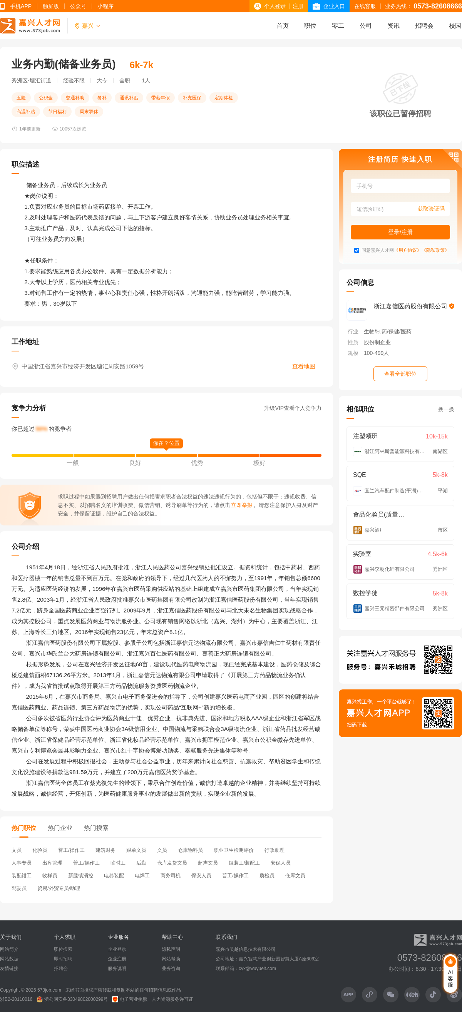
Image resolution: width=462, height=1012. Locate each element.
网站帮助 (171, 959)
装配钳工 (22, 875)
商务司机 (171, 875)
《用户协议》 (408, 250)
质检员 (267, 875)
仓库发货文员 (172, 863)
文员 (17, 850)
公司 (366, 25)
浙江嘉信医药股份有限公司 (413, 306)
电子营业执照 (129, 999)
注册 (298, 6)
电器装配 (114, 875)
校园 (455, 25)
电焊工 (142, 875)
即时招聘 (63, 959)
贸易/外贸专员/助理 (58, 888)
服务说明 (117, 968)
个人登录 (275, 6)
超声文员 (208, 863)
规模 (353, 353)
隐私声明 (171, 949)
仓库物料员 (190, 850)
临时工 (118, 863)
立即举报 (242, 505)
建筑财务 (105, 850)
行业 (353, 331)
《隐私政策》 (435, 250)
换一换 (446, 409)
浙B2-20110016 (16, 999)
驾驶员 (19, 888)
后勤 (141, 863)
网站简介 (9, 949)
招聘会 (424, 25)
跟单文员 (136, 850)
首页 (282, 25)
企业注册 (117, 959)
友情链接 (9, 968)
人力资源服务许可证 (172, 999)
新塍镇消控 (80, 875)
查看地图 (303, 366)
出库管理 (52, 863)
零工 (338, 25)
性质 (353, 342)
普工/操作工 (71, 850)
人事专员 (22, 863)
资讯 (393, 25)
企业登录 (117, 949)
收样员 (49, 875)
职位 (310, 25)
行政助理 (274, 850)
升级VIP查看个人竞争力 (292, 408)
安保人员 (281, 863)
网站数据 (9, 959)
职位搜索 (63, 949)
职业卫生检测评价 (234, 850)
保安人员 (201, 875)
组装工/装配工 (244, 863)
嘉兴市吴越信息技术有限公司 (246, 949)
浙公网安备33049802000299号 (72, 999)
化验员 (39, 850)
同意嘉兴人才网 (378, 250)
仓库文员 (295, 875)
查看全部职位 (400, 374)
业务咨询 (171, 968)
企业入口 (334, 6)
